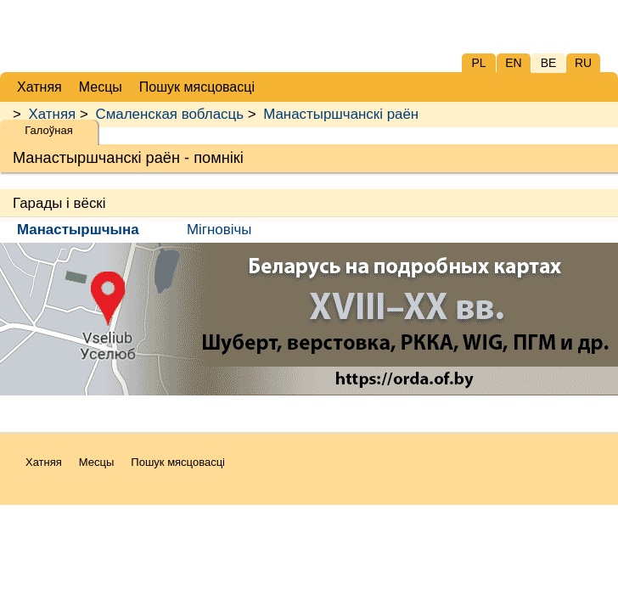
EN (513, 63)
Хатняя (52, 114)
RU (583, 63)
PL (478, 63)
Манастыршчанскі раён (341, 114)
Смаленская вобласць (169, 114)
